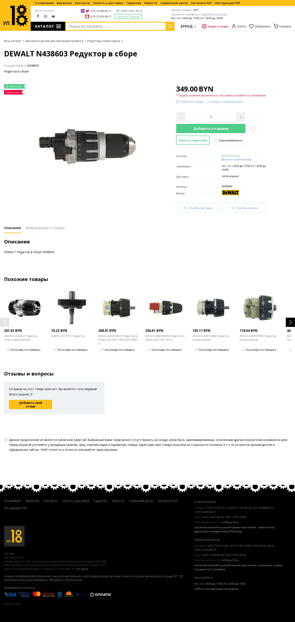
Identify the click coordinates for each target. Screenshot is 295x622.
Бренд (187, 26)
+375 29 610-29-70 (263, 546)
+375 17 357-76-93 (235, 517)
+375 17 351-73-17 (131, 11)
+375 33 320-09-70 (205, 550)
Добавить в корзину (210, 128)
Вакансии (64, 3)
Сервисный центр (174, 3)
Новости (150, 3)
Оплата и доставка (108, 3)
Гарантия (133, 3)
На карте (82, 569)
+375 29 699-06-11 (100, 11)
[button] (290, 322)
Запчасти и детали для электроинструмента (54, 41)
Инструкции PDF (227, 3)
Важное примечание (236, 159)
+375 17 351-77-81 (217, 546)
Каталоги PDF (201, 3)
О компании (44, 3)
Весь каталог (12, 41)
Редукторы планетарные (103, 41)
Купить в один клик (193, 140)
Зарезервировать (229, 140)
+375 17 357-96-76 (240, 508)
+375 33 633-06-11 (100, 16)
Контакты (82, 3)
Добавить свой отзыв (30, 404)
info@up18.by (230, 522)
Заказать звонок (128, 16)
